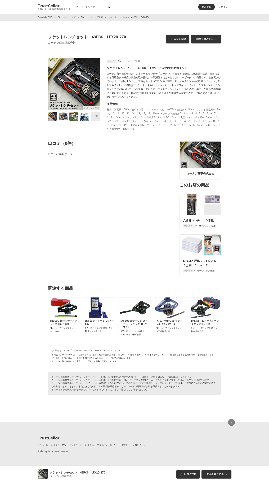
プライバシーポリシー (107, 445)
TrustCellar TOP (45, 17)
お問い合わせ (139, 445)
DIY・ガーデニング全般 (92, 17)
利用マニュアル (58, 445)
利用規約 (89, 445)
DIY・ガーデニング (66, 17)
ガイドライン (75, 445)
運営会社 (125, 445)
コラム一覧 (43, 445)
